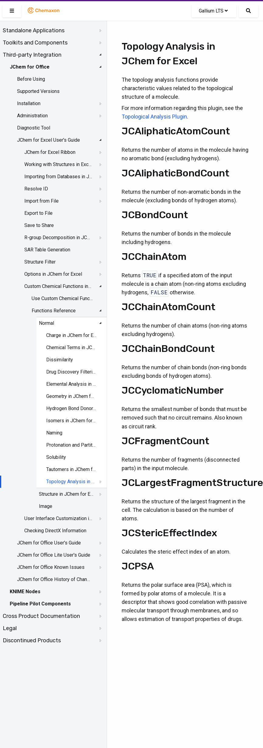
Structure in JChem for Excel (67, 494)
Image (45, 506)
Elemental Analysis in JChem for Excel (71, 384)
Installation (28, 103)
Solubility (56, 457)
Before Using (31, 79)
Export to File (38, 213)
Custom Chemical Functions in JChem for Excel (58, 286)
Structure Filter (40, 262)
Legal (10, 628)
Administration (32, 116)
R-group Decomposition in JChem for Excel (58, 237)
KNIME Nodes (25, 591)
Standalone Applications (33, 30)
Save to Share (39, 225)
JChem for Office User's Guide (49, 543)
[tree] (53, 335)
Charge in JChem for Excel (71, 335)
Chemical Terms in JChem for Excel (71, 347)
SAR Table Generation (47, 250)
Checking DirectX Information (55, 531)
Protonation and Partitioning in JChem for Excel (71, 445)
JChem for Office (30, 67)
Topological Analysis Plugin (154, 116)
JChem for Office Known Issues (51, 567)
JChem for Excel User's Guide (48, 140)
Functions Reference (54, 311)
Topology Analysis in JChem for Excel (71, 481)
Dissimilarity (59, 360)
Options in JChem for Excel (53, 274)
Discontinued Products (32, 640)
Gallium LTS (213, 11)
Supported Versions (38, 91)
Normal (46, 323)
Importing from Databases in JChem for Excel (58, 176)
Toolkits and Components (35, 42)
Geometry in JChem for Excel (71, 396)
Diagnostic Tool (33, 128)
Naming (54, 433)
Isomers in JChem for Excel (71, 421)
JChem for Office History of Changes (54, 579)
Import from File (41, 201)
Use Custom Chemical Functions (63, 298)
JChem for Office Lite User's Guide (53, 555)
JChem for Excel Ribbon (49, 152)
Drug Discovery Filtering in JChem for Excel (71, 372)
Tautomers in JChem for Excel (71, 469)
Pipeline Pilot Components (40, 604)
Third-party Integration (32, 54)
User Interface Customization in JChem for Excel (58, 518)
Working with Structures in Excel (58, 164)
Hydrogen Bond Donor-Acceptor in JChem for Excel (71, 408)
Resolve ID (36, 189)
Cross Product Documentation (41, 616)
